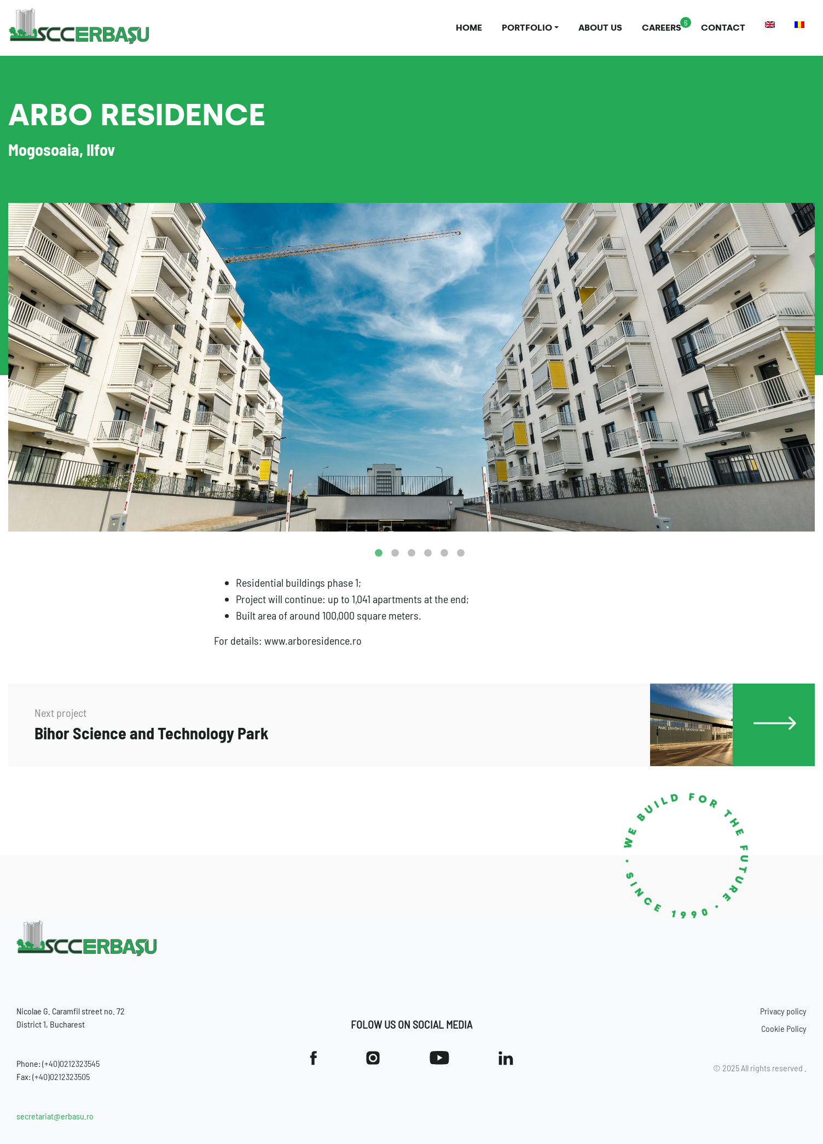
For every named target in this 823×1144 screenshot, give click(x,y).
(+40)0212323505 (61, 1076)
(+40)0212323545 (71, 1063)
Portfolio (527, 27)
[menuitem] (770, 24)
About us (600, 27)
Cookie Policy (784, 1028)
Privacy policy (783, 1011)
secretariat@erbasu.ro (55, 1116)
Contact (723, 27)
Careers (661, 27)
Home (469, 27)
